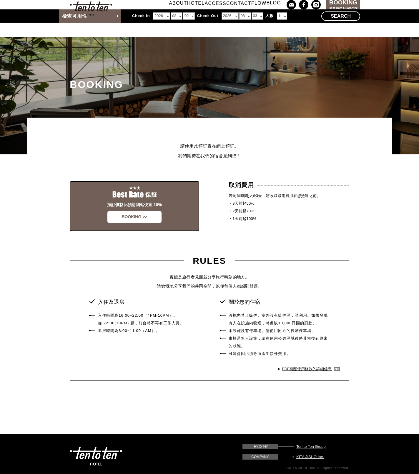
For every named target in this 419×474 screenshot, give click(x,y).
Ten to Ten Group (311, 446)
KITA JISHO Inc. (310, 457)
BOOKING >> (134, 216)
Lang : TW (380, 12)
